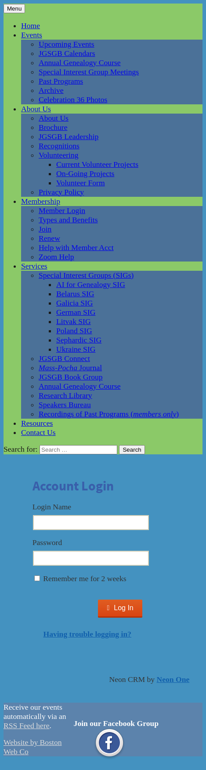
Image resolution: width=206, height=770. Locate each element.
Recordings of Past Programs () (109, 413)
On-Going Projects (85, 173)
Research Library (65, 395)
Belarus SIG (75, 293)
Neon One (173, 679)
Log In (120, 608)
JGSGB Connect (64, 358)
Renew (49, 238)
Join (45, 229)
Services (34, 266)
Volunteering (59, 155)
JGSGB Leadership (68, 136)
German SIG (75, 312)
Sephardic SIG (78, 339)
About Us (36, 108)
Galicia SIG (74, 302)
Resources (37, 423)
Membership (40, 201)
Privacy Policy (61, 192)
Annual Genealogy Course (80, 62)
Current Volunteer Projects (97, 164)
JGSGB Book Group (71, 376)
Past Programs (61, 81)
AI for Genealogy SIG (90, 284)
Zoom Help (56, 256)
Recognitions (59, 145)
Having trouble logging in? (87, 634)
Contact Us (38, 432)
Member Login (62, 210)
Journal (70, 367)
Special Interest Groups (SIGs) (86, 275)
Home (30, 25)
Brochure (53, 127)
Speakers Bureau (65, 404)
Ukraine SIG (75, 349)
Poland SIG (74, 330)
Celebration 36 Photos (73, 99)
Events (31, 34)
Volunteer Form (80, 182)
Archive (51, 90)
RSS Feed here (27, 725)
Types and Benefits (68, 219)
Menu (14, 8)
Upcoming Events (66, 44)
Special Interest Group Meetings (89, 71)
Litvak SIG (73, 321)
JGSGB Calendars (67, 53)
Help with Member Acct (76, 247)
